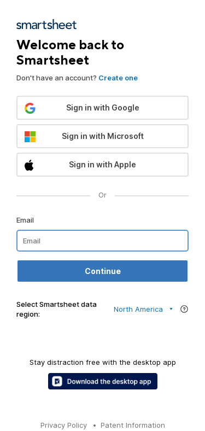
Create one (118, 77)
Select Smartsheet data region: (56, 309)
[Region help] (184, 309)
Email (25, 219)
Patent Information (133, 425)
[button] (102, 108)
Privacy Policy (63, 425)
